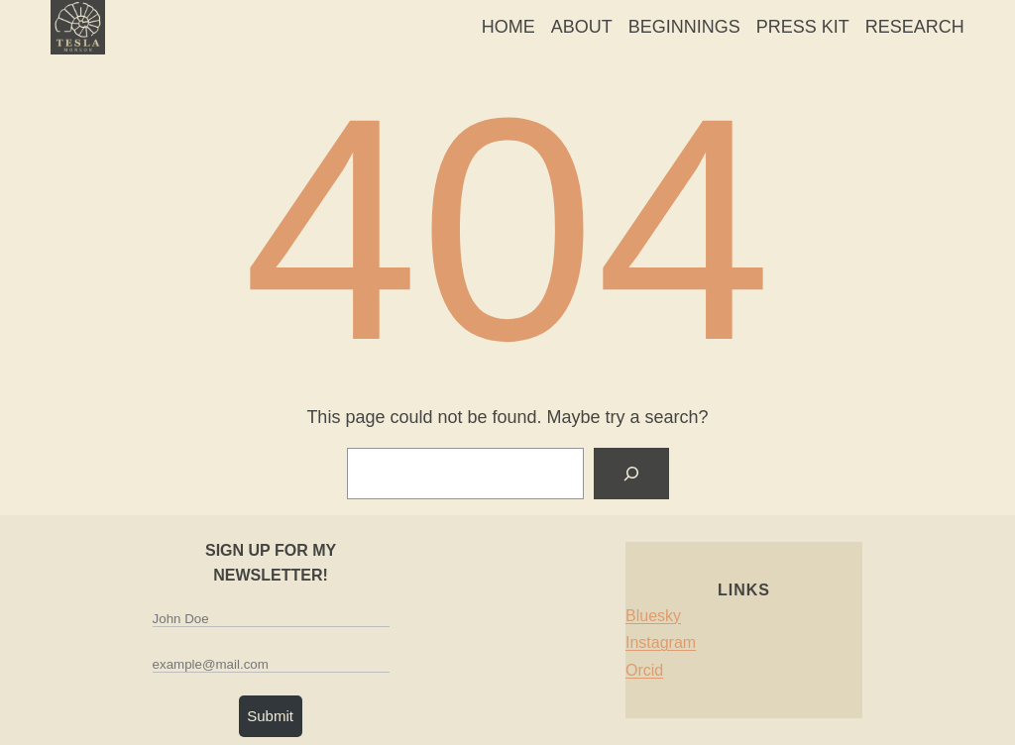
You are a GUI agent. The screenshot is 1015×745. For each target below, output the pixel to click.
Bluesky (653, 614)
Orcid (644, 670)
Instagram (660, 642)
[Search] (631, 473)
